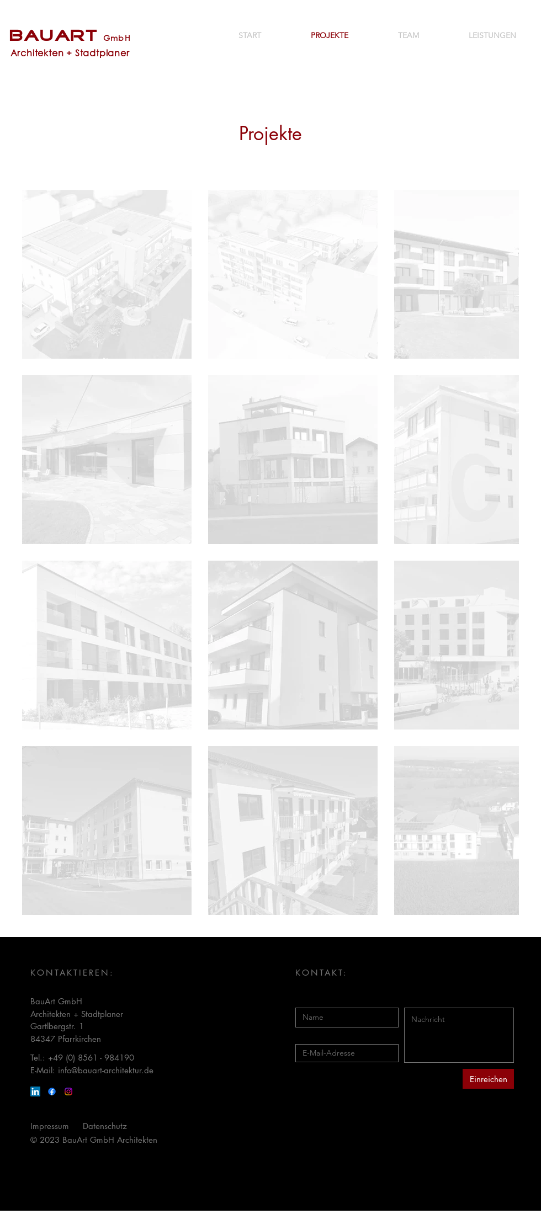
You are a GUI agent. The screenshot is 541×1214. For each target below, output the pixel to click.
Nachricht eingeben (440, 999)
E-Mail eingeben (325, 1036)
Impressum (49, 1126)
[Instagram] (68, 1091)
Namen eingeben (327, 999)
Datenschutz (105, 1126)
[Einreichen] (488, 1079)
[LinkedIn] (35, 1091)
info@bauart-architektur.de (105, 1070)
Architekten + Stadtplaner (70, 52)
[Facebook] (52, 1091)
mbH (120, 38)
